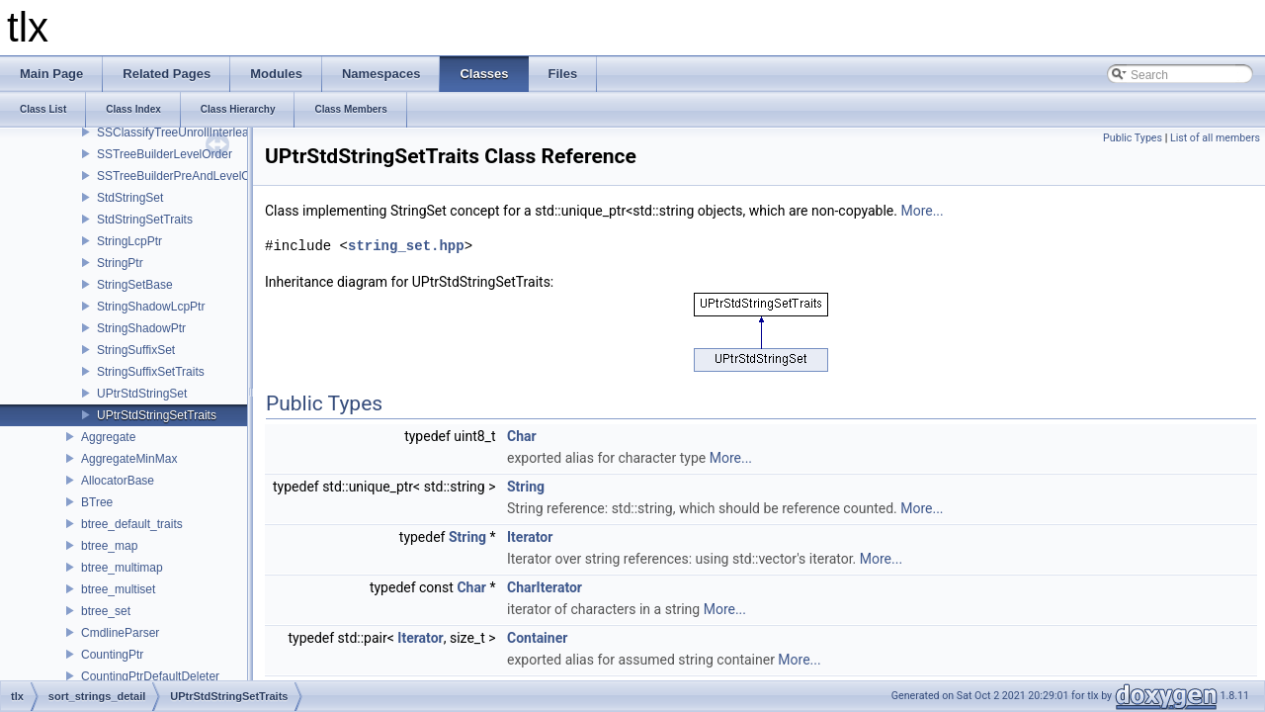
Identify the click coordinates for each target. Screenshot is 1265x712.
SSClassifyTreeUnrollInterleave (179, 132)
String (526, 486)
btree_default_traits (132, 524)
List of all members (1215, 138)
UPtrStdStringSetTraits (156, 415)
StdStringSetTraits (145, 219)
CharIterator (544, 587)
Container (537, 638)
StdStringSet (130, 198)
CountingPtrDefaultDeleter (150, 676)
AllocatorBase (117, 481)
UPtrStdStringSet (142, 393)
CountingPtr (112, 655)
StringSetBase (135, 285)
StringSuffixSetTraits (151, 372)
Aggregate (108, 437)
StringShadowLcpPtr (151, 306)
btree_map (109, 546)
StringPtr (120, 263)
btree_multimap (122, 568)
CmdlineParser (120, 633)
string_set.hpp (406, 245)
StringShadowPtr (141, 328)
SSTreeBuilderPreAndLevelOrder (184, 176)
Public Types (1132, 138)
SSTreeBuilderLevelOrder (164, 154)
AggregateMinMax (129, 459)
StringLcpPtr (129, 241)
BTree (97, 502)
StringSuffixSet (136, 350)
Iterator (529, 537)
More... (921, 211)
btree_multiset (118, 589)
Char (522, 436)
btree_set (105, 611)
